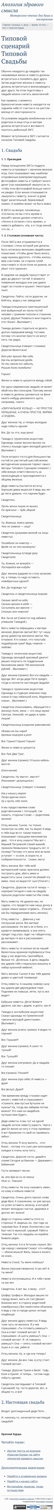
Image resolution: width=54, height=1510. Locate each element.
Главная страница (11, 24)
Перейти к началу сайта (22, 1481)
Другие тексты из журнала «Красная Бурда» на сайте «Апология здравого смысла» (25, 1454)
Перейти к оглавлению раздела (27, 1476)
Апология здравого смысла (22, 7)
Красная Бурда (16, 27)
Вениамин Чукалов (44, 1501)
